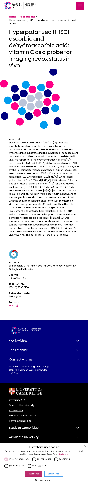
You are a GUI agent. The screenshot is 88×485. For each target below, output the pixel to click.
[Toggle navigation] (80, 6)
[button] (44, 480)
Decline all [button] (53, 474)
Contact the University (21, 405)
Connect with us (20, 359)
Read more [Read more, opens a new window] (63, 454)
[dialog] (44, 464)
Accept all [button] (34, 474)
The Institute (18, 350)
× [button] (85, 446)
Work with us (18, 340)
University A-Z (17, 400)
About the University (24, 437)
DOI (13, 305)
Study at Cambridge (24, 427)
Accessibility (16, 410)
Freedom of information (22, 415)
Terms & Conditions (20, 420)
